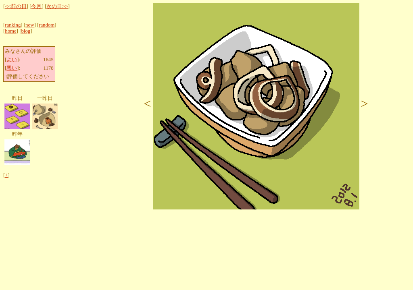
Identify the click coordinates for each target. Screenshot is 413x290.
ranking (13, 25)
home (10, 31)
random (46, 25)
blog (25, 31)
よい (11, 59)
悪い (11, 68)
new (29, 25)
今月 (36, 6)
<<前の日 (15, 6)
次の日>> (57, 6)
